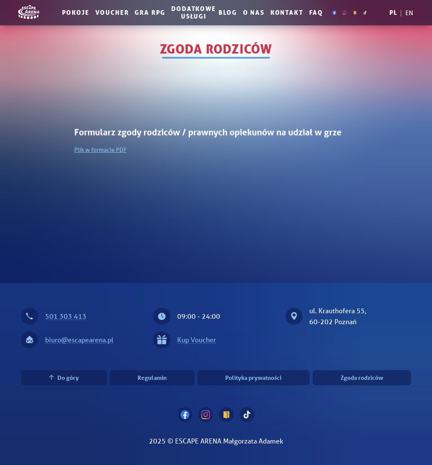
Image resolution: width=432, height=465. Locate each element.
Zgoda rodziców (361, 378)
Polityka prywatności (253, 378)
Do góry (64, 378)
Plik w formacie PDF (100, 149)
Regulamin (152, 378)
